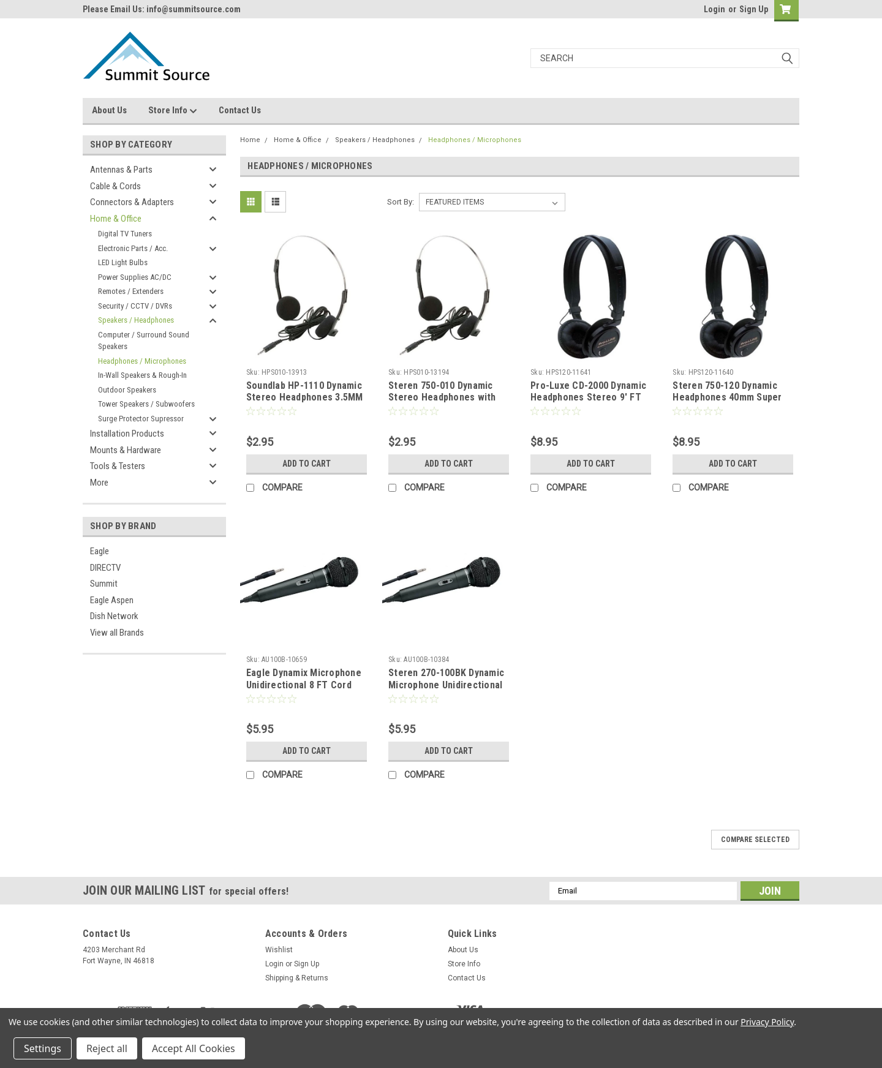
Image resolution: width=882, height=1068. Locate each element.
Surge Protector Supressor (141, 418)
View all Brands (117, 632)
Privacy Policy (767, 1022)
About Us (109, 110)
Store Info (172, 111)
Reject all (106, 1048)
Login (714, 9)
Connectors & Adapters (132, 202)
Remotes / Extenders (131, 291)
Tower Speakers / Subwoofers (146, 403)
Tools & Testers (117, 466)
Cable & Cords (115, 186)
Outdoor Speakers (127, 389)
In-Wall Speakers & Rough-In (142, 375)
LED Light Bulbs (123, 262)
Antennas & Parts (121, 169)
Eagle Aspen (112, 600)
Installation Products (127, 433)
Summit (104, 583)
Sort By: (400, 201)
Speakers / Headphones (136, 320)
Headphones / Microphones (142, 361)
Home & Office (115, 218)
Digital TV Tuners (125, 233)
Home (250, 140)
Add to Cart (306, 463)
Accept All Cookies (193, 1048)
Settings (42, 1048)
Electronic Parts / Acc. (133, 248)
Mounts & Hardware (125, 450)
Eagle (99, 551)
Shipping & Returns (296, 978)
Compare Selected (755, 839)
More (99, 482)
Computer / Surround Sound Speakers (143, 341)
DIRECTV (105, 567)
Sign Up (753, 9)
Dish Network (114, 616)
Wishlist (279, 950)
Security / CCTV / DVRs (135, 305)
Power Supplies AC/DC (135, 277)
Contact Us (240, 110)
